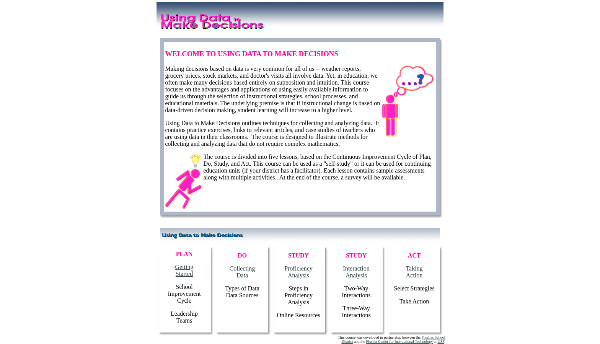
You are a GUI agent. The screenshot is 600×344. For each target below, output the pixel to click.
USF (440, 341)
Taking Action (414, 272)
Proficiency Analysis (298, 272)
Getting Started (184, 270)
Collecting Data (242, 272)
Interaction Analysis (356, 272)
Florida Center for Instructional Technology (399, 341)
